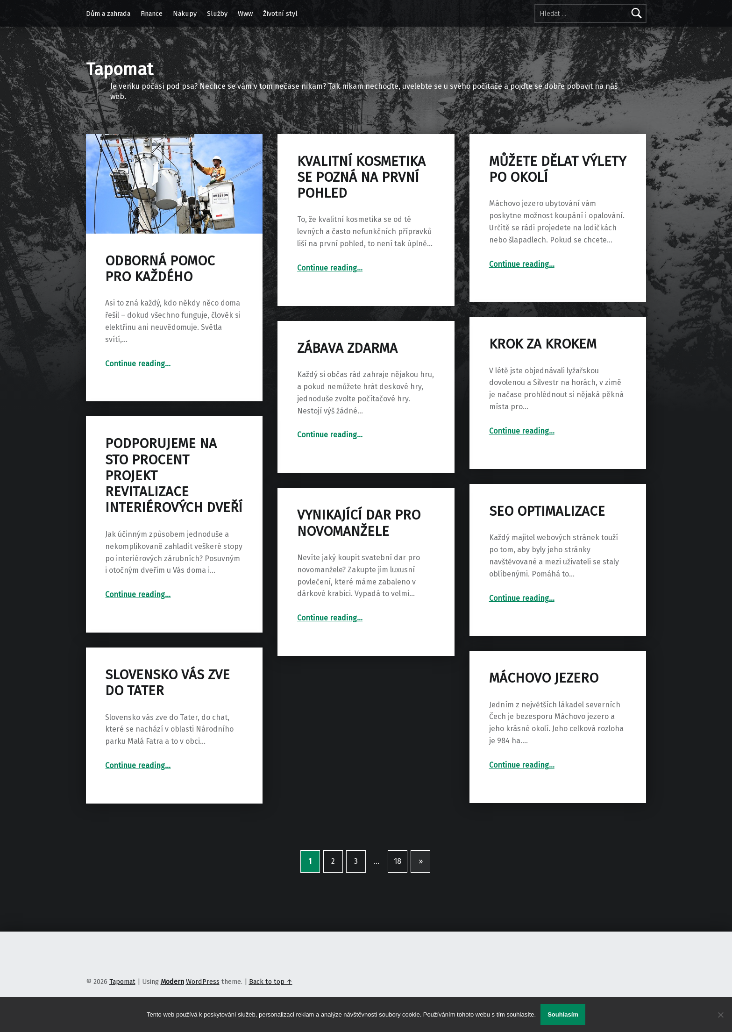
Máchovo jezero (543, 678)
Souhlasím (562, 1014)
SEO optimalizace (547, 511)
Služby (217, 13)
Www (245, 13)
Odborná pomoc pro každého (160, 269)
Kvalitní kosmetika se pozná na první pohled (361, 177)
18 (397, 861)
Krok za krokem (543, 344)
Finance (152, 13)
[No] (720, 1014)
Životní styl (280, 13)
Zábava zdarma (347, 348)
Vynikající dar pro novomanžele (358, 523)
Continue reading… (138, 363)
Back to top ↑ (270, 981)
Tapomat (122, 981)
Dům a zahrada (108, 13)
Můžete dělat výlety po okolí (557, 169)
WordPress (203, 981)
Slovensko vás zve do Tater (167, 683)
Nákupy (185, 13)
